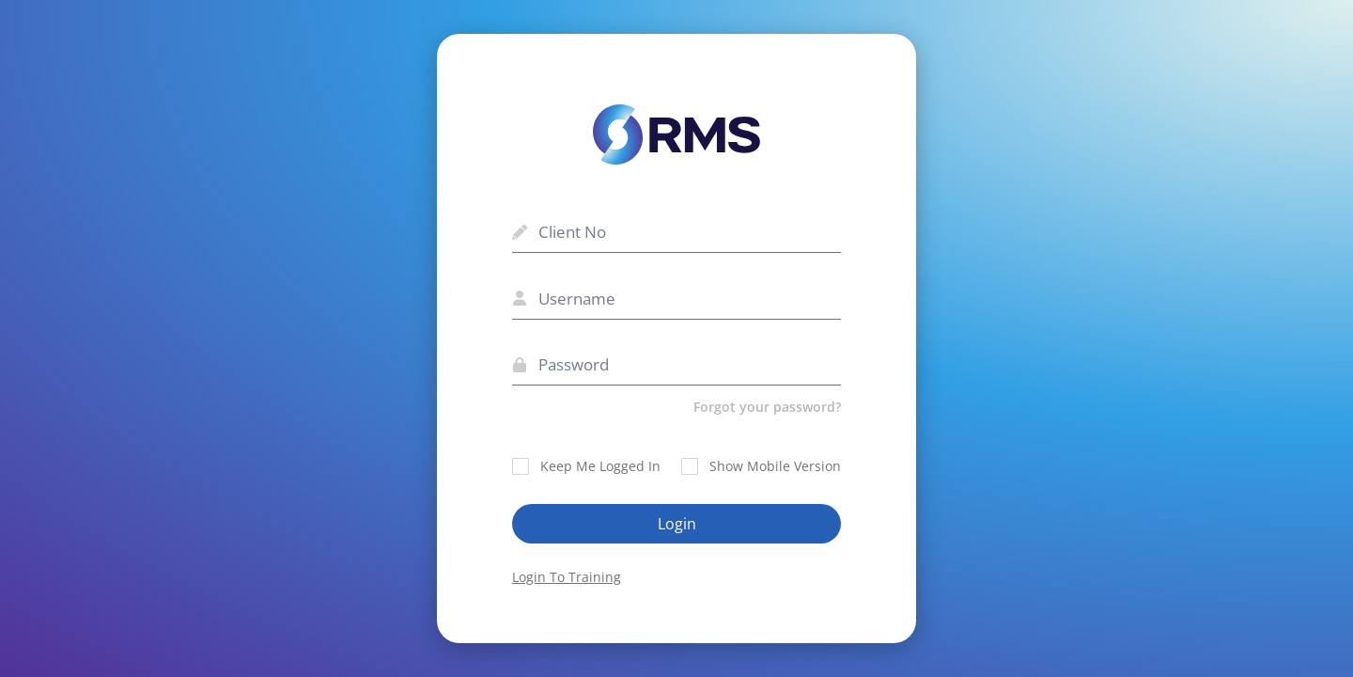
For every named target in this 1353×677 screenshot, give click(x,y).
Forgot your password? (767, 407)
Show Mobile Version (761, 466)
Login (677, 523)
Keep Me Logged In (586, 466)
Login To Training (566, 577)
